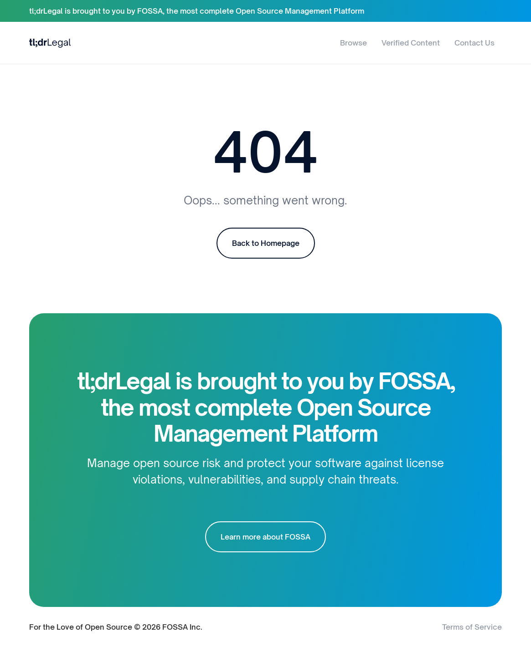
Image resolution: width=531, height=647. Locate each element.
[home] (50, 42)
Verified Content (410, 42)
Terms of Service (472, 627)
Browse (353, 42)
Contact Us (474, 42)
